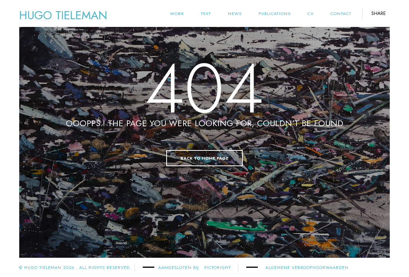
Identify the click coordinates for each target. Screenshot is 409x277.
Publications (274, 13)
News (235, 13)
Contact (341, 13)
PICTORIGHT (217, 267)
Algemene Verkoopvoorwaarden (307, 267)
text (206, 13)
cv (310, 13)
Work (177, 13)
